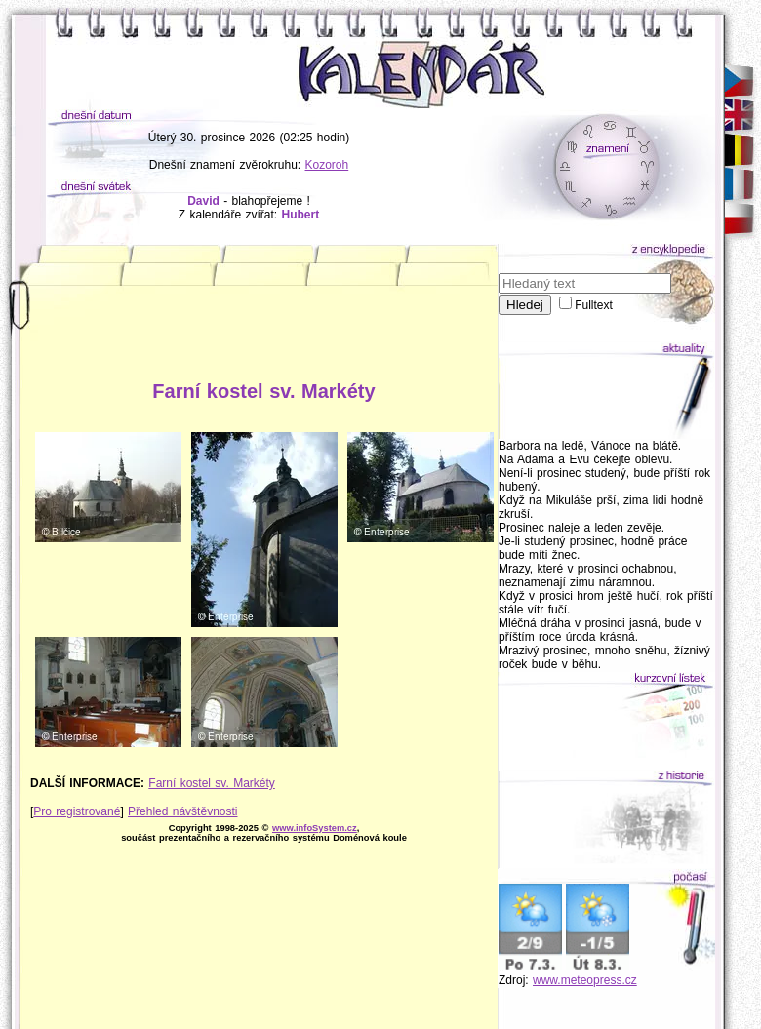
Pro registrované (76, 811)
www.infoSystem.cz (314, 828)
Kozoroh (327, 165)
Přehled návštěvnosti (182, 811)
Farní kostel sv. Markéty (211, 783)
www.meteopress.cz (585, 980)
